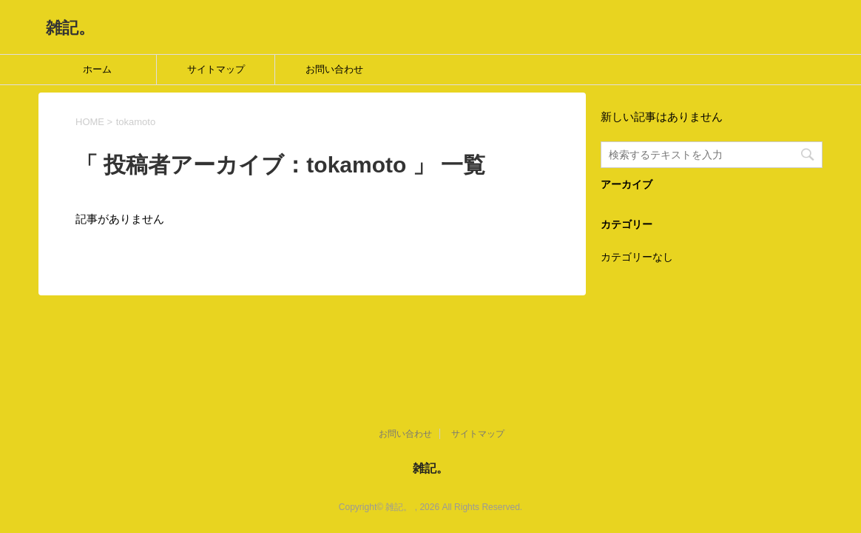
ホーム (97, 69)
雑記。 (70, 28)
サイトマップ (216, 69)
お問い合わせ (334, 69)
